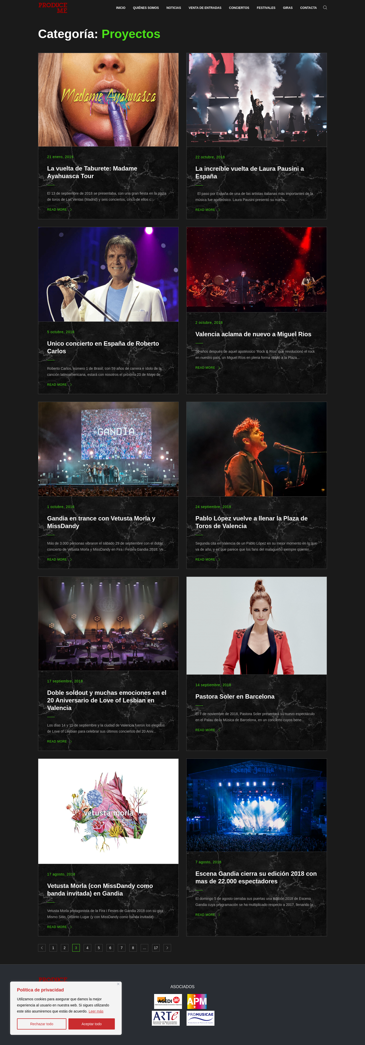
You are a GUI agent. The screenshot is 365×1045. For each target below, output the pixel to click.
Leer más (96, 1011)
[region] (66, 1008)
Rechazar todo (41, 1024)
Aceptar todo (92, 1024)
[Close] (118, 984)
